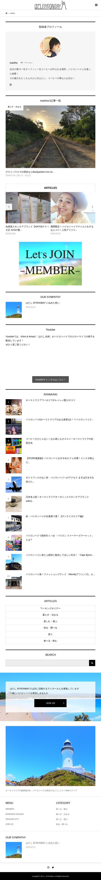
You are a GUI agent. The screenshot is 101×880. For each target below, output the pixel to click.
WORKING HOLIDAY (15, 814)
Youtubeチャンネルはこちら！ (50, 379)
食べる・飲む (50, 640)
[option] (28, 213)
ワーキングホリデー (50, 608)
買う (50, 634)
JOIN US (50, 703)
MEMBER (10, 809)
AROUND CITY (12, 819)
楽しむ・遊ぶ (50, 621)
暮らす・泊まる (50, 614)
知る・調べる (50, 627)
